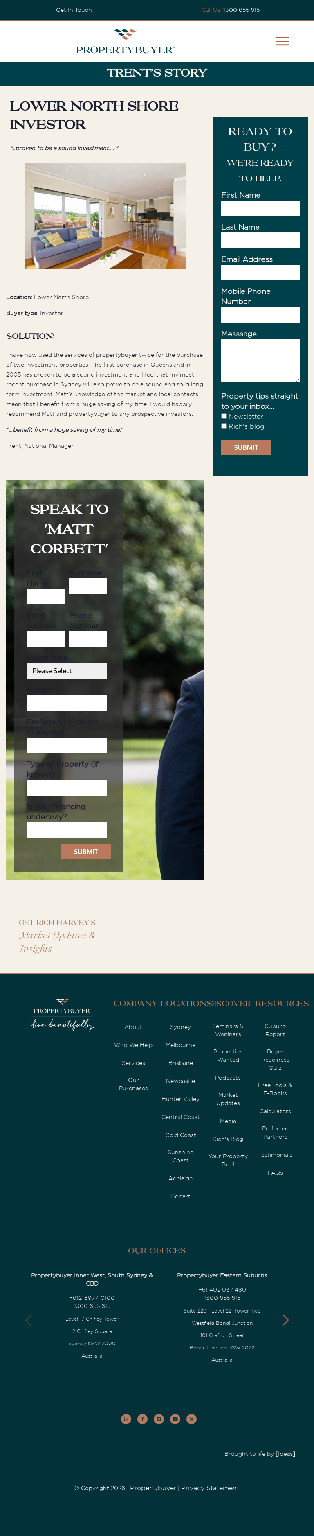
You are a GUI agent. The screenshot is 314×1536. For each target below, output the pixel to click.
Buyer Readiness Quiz (275, 1059)
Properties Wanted (227, 1055)
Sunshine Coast (180, 1156)
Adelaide (180, 1178)
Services (133, 1063)
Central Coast (180, 1117)
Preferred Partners (275, 1132)
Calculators (275, 1111)
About (133, 1027)
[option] (105, 217)
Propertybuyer (153, 1488)
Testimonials (275, 1154)
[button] (285, 1320)
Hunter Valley (180, 1099)
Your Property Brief (228, 1160)
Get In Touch (74, 10)
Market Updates (228, 1099)
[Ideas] (285, 1453)
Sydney (180, 1027)
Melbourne (180, 1045)
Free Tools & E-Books (275, 1089)
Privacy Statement (210, 1488)
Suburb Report (275, 1030)
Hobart (180, 1196)
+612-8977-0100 (92, 1298)
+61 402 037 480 (222, 1289)
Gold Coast (180, 1135)
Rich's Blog (228, 1139)
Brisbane (180, 1063)
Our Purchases (133, 1084)
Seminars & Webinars (228, 1030)
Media (228, 1121)
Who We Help (133, 1045)
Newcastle (180, 1081)
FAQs (275, 1172)
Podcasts (228, 1077)
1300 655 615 (241, 10)
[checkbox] (260, 421)
